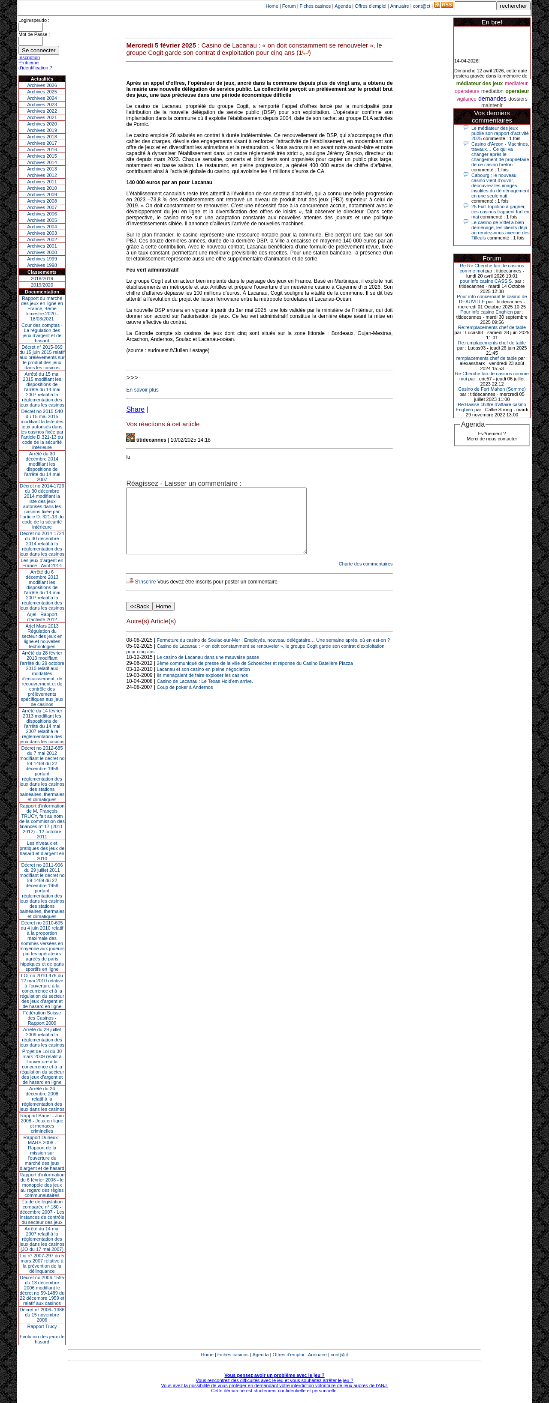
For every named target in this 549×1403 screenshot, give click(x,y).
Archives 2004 (42, 226)
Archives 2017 (42, 143)
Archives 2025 (42, 91)
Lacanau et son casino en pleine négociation (203, 682)
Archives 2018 (42, 136)
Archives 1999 (42, 258)
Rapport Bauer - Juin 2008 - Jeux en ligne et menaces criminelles (42, 1123)
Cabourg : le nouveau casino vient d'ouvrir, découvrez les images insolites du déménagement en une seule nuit (500, 185)
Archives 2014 (42, 162)
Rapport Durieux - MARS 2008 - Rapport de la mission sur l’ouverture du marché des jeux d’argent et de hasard (42, 1153)
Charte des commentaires (366, 576)
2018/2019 (42, 278)
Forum (289, 6)
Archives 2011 (42, 181)
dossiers (518, 99)
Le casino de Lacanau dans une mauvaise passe (208, 670)
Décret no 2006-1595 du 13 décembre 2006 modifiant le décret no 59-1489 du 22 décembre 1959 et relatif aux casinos (42, 1290)
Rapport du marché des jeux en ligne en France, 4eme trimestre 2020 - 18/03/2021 (42, 308)
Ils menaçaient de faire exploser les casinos (202, 688)
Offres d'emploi (370, 6)
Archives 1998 (42, 265)
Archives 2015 (42, 156)
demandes (492, 98)
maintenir (491, 105)
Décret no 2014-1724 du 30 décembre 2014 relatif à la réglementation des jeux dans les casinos (42, 543)
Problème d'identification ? (35, 65)
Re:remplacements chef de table (492, 327)
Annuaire (399, 6)
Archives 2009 (42, 194)
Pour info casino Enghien (486, 311)
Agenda (343, 6)
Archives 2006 (42, 213)
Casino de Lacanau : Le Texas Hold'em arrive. (205, 694)
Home (272, 6)
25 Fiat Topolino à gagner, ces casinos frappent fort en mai (500, 211)
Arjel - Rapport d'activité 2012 (42, 617)
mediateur (516, 84)
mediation (492, 91)
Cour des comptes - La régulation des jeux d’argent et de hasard (42, 333)
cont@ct (422, 6)
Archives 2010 (42, 188)
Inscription (29, 57)
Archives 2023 (42, 104)
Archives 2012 (42, 175)
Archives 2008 (42, 200)
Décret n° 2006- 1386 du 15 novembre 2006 (42, 1314)
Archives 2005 (42, 220)
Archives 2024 (42, 98)
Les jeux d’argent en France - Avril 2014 (42, 563)
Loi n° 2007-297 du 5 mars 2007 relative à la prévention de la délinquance (42, 1263)
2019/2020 (42, 284)
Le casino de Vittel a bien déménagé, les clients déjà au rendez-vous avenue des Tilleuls (500, 230)
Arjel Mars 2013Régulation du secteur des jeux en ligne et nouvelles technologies (41, 636)
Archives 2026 (42, 85)
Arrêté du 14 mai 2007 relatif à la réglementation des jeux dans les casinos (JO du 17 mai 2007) (42, 1239)
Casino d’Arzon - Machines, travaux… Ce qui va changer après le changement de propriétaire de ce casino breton (500, 154)
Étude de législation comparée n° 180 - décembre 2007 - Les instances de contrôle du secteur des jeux (42, 1212)
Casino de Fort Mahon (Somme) (491, 389)
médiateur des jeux (479, 84)
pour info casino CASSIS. (486, 281)
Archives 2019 (42, 130)
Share (135, 409)
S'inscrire (145, 595)
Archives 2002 (42, 239)
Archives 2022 (42, 111)
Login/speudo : (33, 20)
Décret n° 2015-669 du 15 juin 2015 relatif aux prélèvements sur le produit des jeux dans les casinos (41, 357)
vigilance (466, 99)
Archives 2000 (42, 252)
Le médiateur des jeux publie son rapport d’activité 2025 (500, 133)
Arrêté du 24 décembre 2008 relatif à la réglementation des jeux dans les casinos (42, 1099)
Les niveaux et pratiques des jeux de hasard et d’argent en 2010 (42, 851)
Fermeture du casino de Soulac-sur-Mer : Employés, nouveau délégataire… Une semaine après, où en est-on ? (273, 652)
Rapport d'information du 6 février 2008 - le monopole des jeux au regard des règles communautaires (42, 1185)
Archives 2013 (42, 168)
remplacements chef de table (486, 358)
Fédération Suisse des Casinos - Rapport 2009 (42, 1018)
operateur (517, 91)
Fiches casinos (315, 6)
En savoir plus (142, 390)
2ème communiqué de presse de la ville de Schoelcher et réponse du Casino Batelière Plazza (255, 676)
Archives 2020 (42, 123)
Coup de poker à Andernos (185, 700)
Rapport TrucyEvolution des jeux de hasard (42, 1334)
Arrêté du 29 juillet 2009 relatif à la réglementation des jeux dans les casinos (42, 1037)
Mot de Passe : (34, 34)
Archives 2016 (42, 149)
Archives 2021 (42, 117)
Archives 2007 (42, 207)
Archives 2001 (42, 245)
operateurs (467, 91)
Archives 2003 (42, 233)
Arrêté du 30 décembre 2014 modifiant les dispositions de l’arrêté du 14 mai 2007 (42, 466)
